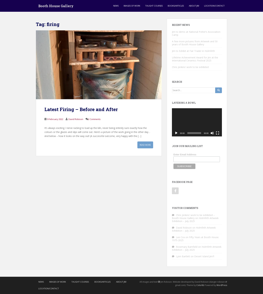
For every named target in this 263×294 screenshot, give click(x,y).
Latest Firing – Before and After (81, 109)
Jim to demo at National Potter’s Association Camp (196, 33)
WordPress (222, 285)
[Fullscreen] (217, 133)
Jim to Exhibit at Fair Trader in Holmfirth (193, 51)
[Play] (176, 133)
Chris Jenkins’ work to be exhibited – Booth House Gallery (193, 216)
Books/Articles (176, 5)
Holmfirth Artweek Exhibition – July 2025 (194, 229)
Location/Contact (214, 5)
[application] (197, 122)
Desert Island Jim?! (204, 256)
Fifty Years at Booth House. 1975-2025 (195, 239)
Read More (145, 144)
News (116, 5)
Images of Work (132, 5)
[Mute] (212, 133)
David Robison (75, 119)
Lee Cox (180, 237)
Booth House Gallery (55, 6)
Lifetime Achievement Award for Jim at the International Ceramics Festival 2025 (195, 59)
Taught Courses (154, 5)
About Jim (194, 5)
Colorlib (200, 285)
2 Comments (94, 119)
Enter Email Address (184, 154)
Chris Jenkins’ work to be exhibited (190, 67)
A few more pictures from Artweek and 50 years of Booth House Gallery (195, 43)
